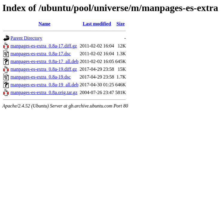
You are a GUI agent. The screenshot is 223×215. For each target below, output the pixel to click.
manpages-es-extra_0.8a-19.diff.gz (43, 69)
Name (45, 23)
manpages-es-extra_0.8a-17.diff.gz (43, 45)
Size (121, 23)
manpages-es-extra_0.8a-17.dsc (40, 53)
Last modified (97, 23)
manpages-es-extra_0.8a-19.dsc (40, 76)
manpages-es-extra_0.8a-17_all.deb (44, 61)
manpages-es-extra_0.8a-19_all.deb (44, 84)
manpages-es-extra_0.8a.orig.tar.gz (43, 92)
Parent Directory (26, 38)
